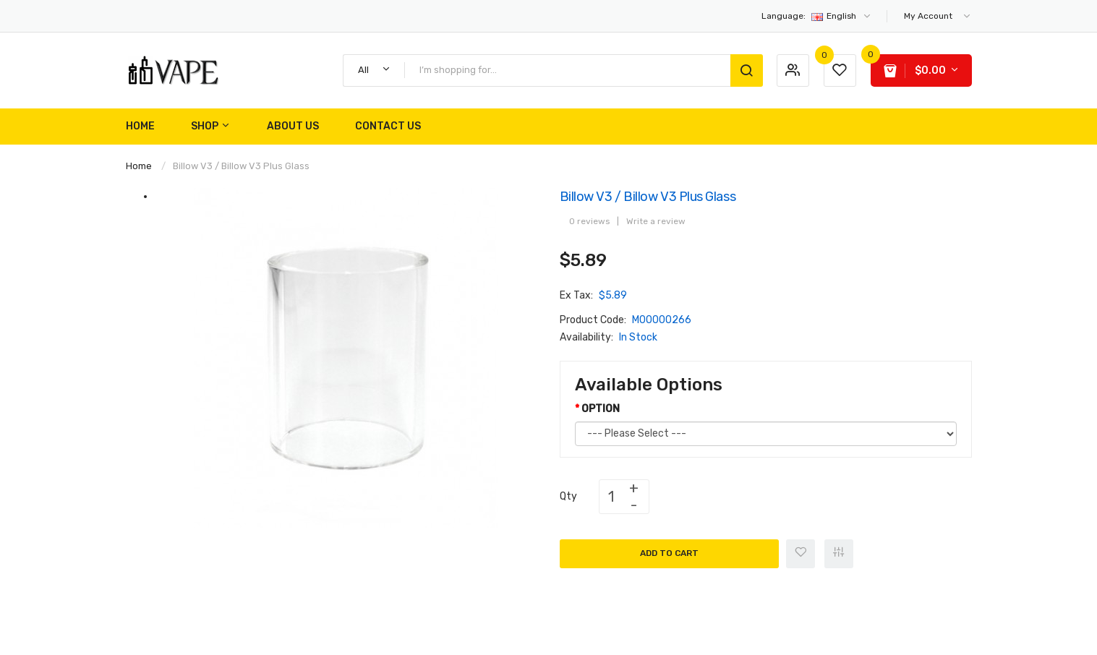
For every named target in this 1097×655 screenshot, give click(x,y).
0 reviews (589, 221)
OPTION (600, 409)
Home (139, 165)
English (816, 16)
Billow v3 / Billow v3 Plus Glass (241, 165)
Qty (568, 496)
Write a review (656, 221)
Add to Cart (669, 553)
